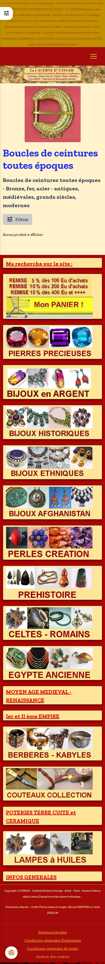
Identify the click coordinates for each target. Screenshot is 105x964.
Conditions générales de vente (52, 948)
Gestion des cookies (52, 956)
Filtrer (17, 219)
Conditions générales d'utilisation (52, 940)
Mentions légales (52, 932)
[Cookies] (11, 952)
